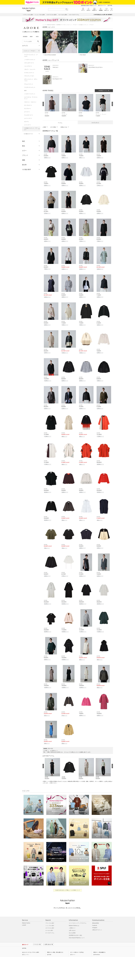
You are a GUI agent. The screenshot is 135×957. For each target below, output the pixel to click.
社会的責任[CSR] (40, 952)
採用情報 (48, 952)
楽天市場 (110, 5)
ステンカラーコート (29, 63)
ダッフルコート (28, 105)
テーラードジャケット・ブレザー (30, 55)
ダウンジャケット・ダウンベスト (30, 80)
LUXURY (24, 919)
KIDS (37, 36)
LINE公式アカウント (97, 924)
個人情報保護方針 (31, 952)
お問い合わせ (72, 924)
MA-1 (25, 90)
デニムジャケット (28, 84)
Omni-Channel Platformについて (77, 931)
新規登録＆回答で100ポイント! (88, 5)
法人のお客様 (72, 927)
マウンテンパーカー (29, 76)
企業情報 (24, 952)
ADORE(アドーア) (60, 24)
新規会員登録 (95, 917)
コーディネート (95, 122)
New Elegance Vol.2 (57, 79)
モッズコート (27, 108)
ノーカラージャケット (29, 59)
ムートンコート (28, 118)
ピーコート (27, 111)
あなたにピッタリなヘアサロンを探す (30, 946)
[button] (52, 106)
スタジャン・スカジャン (30, 102)
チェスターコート (28, 115)
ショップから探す (49, 919)
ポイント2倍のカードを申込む (77, 946)
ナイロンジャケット (29, 72)
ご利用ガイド (72, 922)
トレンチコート (28, 66)
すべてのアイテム (49, 927)
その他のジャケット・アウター (30, 128)
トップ (44, 24)
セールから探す (49, 924)
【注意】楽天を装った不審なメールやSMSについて (67, 884)
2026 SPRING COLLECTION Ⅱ (95, 67)
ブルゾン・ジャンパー (29, 69)
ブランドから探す (49, 917)
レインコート (27, 124)
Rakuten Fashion (51, 24)
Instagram (94, 921)
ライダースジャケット (29, 87)
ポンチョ (26, 121)
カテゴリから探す (49, 922)
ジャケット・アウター (29, 51)
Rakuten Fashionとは (74, 919)
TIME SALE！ (56, 67)
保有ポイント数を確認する (99, 946)
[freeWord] (31, 41)
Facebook (94, 919)
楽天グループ (101, 5)
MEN (31, 36)
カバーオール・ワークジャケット (30, 97)
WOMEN (25, 36)
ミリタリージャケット (29, 93)
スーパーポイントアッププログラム (77, 917)
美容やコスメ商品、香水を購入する (55, 946)
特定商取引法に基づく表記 (75, 929)
